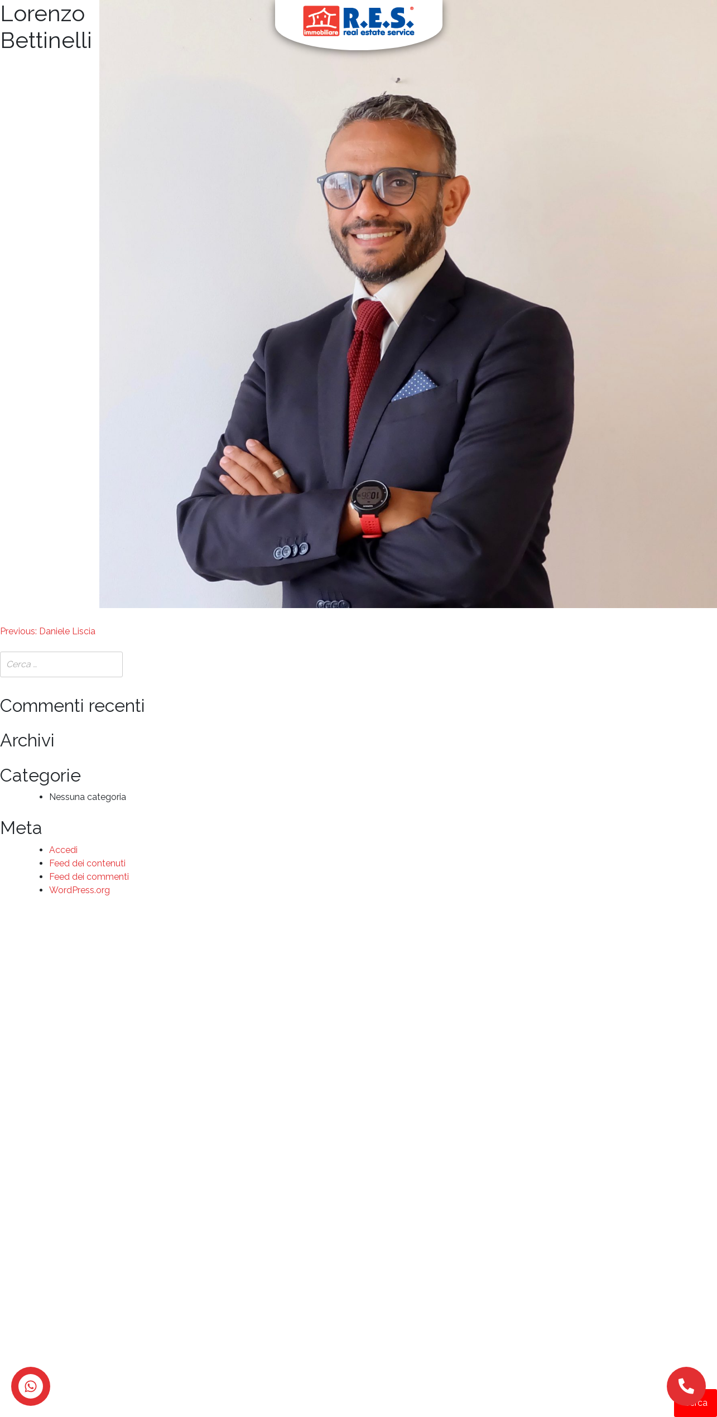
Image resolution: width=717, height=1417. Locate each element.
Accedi (63, 850)
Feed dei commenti (89, 876)
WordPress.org (79, 890)
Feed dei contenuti (87, 863)
